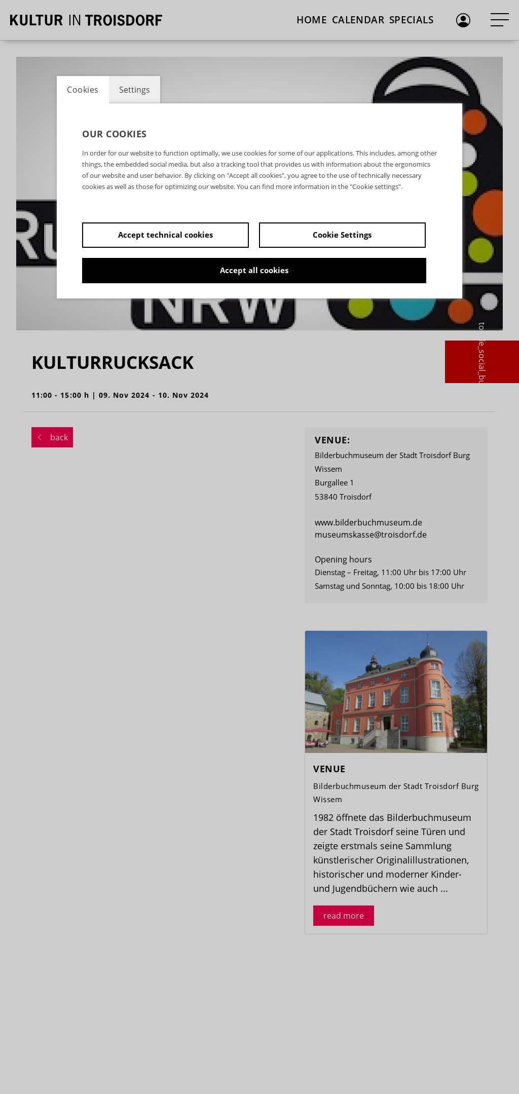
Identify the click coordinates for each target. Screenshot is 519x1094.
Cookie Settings (342, 235)
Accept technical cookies (165, 235)
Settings (134, 89)
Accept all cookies (254, 270)
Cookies (83, 89)
